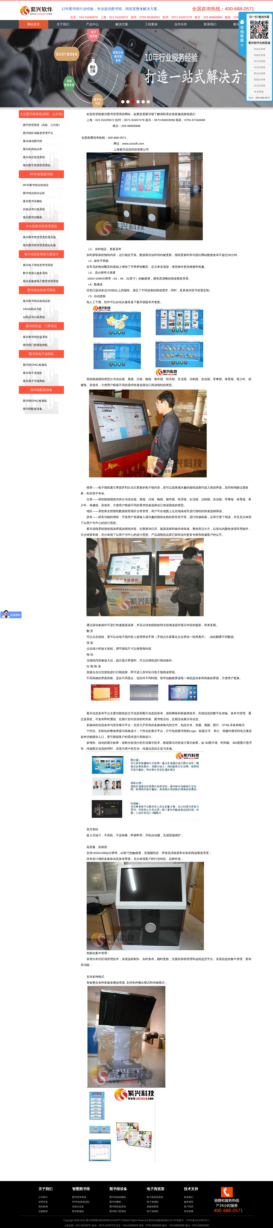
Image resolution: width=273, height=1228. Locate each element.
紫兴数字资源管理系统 (36, 165)
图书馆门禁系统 (117, 1211)
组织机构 (43, 1206)
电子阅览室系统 (155, 1197)
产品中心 (92, 24)
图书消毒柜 (115, 1201)
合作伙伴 (180, 24)
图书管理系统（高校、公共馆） (42, 125)
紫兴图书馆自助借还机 (36, 301)
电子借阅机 (152, 1211)
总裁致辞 (43, 1211)
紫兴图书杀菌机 (32, 201)
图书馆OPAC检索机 (35, 364)
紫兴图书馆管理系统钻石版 (39, 245)
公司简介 (43, 1197)
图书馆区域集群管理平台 (38, 133)
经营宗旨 (43, 1201)
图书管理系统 (79, 1197)
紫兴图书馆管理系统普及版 (39, 237)
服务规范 (188, 1201)
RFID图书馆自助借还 (36, 185)
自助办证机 (78, 1206)
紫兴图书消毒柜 (32, 217)
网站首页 (33, 24)
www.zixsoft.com (133, 143)
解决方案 (122, 24)
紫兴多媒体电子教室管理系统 (41, 281)
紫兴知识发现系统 (34, 157)
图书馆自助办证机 (34, 193)
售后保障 (188, 1211)
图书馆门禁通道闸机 (35, 345)
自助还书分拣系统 (34, 209)
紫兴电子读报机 (32, 372)
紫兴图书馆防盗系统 (35, 336)
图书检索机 (78, 1211)
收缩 (242, 36)
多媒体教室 (152, 1206)
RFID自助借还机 (80, 1201)
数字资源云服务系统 (35, 273)
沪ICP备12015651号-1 (198, 1220)
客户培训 (188, 1206)
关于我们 (63, 24)
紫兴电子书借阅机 (34, 380)
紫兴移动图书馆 (32, 141)
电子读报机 (152, 1201)
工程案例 (151, 24)
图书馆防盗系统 (117, 1206)
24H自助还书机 (32, 309)
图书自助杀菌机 (117, 1197)
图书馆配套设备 (32, 408)
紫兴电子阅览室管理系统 (38, 265)
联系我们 (210, 24)
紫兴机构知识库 (32, 149)
